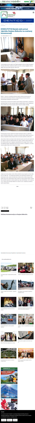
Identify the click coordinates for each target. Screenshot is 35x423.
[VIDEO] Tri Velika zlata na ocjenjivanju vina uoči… (25, 274)
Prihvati (15, 420)
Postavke (4, 420)
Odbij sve (10, 420)
